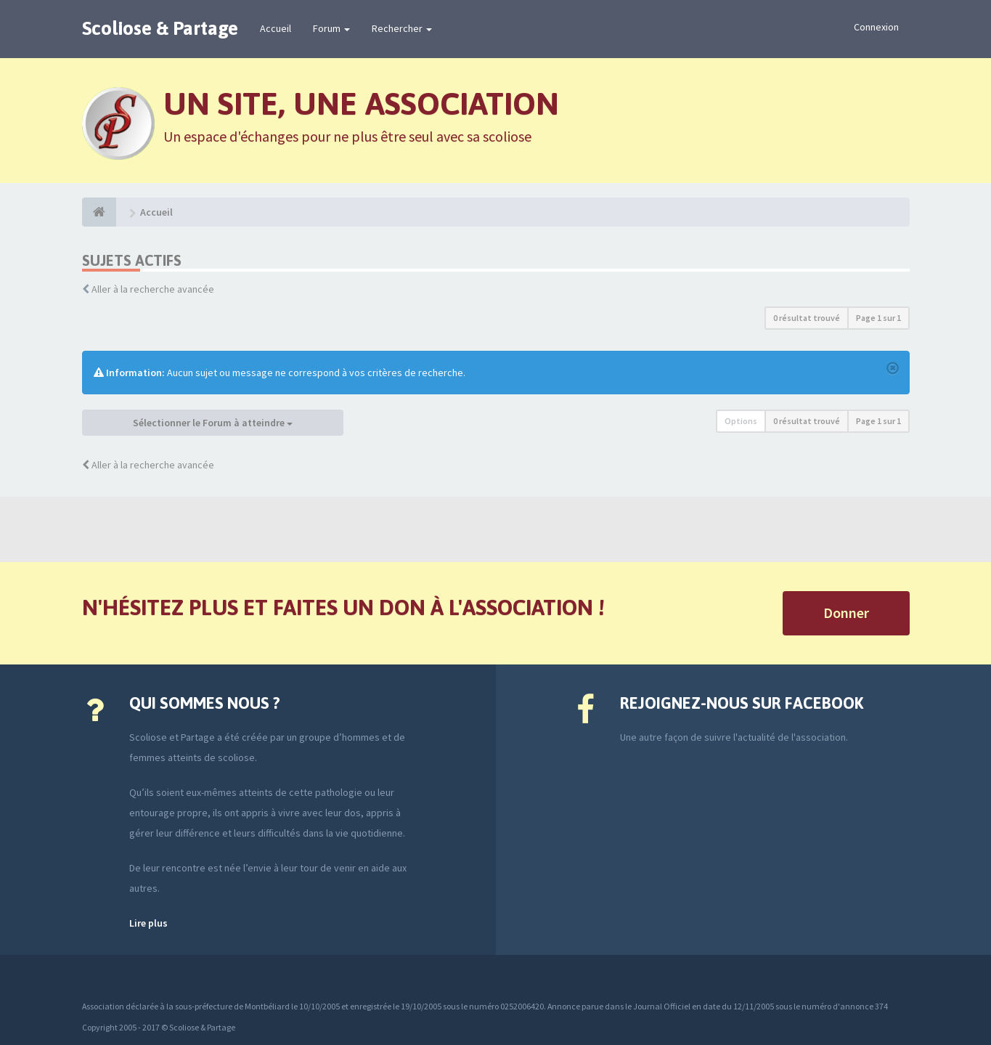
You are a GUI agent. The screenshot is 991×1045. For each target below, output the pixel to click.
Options (741, 420)
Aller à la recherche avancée (152, 289)
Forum (331, 28)
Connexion (876, 26)
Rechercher (402, 28)
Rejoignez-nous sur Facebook (741, 703)
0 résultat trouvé (806, 317)
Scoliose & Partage (160, 28)
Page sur (878, 317)
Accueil (275, 28)
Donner (846, 612)
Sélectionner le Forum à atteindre (213, 422)
